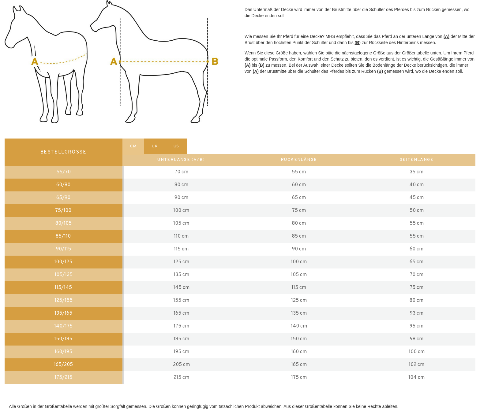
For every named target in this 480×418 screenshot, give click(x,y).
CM (133, 146)
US (176, 146)
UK (155, 146)
